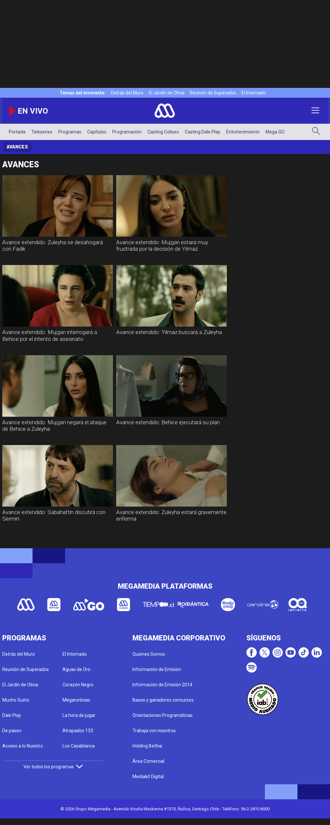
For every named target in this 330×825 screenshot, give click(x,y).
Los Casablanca (78, 745)
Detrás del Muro (127, 92)
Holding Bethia (147, 745)
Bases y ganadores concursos (163, 700)
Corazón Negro (77, 684)
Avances (17, 146)
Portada (17, 131)
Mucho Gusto (15, 700)
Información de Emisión (156, 669)
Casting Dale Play (202, 131)
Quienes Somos (148, 654)
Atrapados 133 (77, 730)
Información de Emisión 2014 (162, 684)
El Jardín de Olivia (167, 92)
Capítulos (96, 131)
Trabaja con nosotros (154, 730)
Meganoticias (76, 700)
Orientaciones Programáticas (162, 715)
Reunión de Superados (213, 92)
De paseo (11, 730)
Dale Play (11, 715)
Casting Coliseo (163, 131)
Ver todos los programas (53, 766)
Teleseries (41, 131)
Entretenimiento (243, 131)
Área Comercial (148, 761)
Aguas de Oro (76, 669)
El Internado (253, 92)
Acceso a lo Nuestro (22, 745)
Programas (69, 131)
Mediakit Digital (148, 776)
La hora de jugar (78, 715)
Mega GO (275, 131)
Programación (127, 131)
